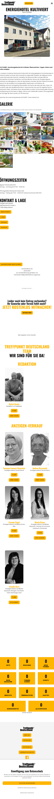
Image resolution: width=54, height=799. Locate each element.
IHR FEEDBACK (27, 747)
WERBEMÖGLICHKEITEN (27, 752)
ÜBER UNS (27, 735)
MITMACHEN (28, 3)
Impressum (31, 793)
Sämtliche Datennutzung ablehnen (27, 788)
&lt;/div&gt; (27, 490)
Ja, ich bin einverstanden (27, 783)
